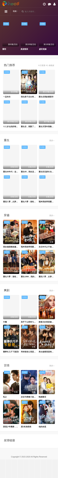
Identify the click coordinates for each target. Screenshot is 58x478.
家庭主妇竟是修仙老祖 (48, 322)
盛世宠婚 (42, 49)
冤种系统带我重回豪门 (48, 202)
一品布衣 (7, 97)
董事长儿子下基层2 (11, 352)
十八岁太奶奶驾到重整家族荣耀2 (16, 126)
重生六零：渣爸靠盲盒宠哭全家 (34, 202)
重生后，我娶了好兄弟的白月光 (34, 126)
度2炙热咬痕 (26, 427)
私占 (5, 397)
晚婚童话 (42, 397)
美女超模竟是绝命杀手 (48, 352)
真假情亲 (24, 49)
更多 (51, 140)
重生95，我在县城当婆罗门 (32, 172)
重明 (4, 49)
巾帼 (5, 322)
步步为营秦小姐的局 (29, 397)
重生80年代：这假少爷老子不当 (16, 172)
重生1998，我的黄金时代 (31, 277)
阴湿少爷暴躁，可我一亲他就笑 (16, 427)
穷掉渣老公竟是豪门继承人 (32, 352)
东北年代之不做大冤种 (48, 247)
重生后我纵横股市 (46, 97)
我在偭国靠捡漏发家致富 (13, 247)
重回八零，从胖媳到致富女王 (15, 202)
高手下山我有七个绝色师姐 (32, 322)
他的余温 (42, 427)
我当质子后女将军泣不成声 (32, 97)
